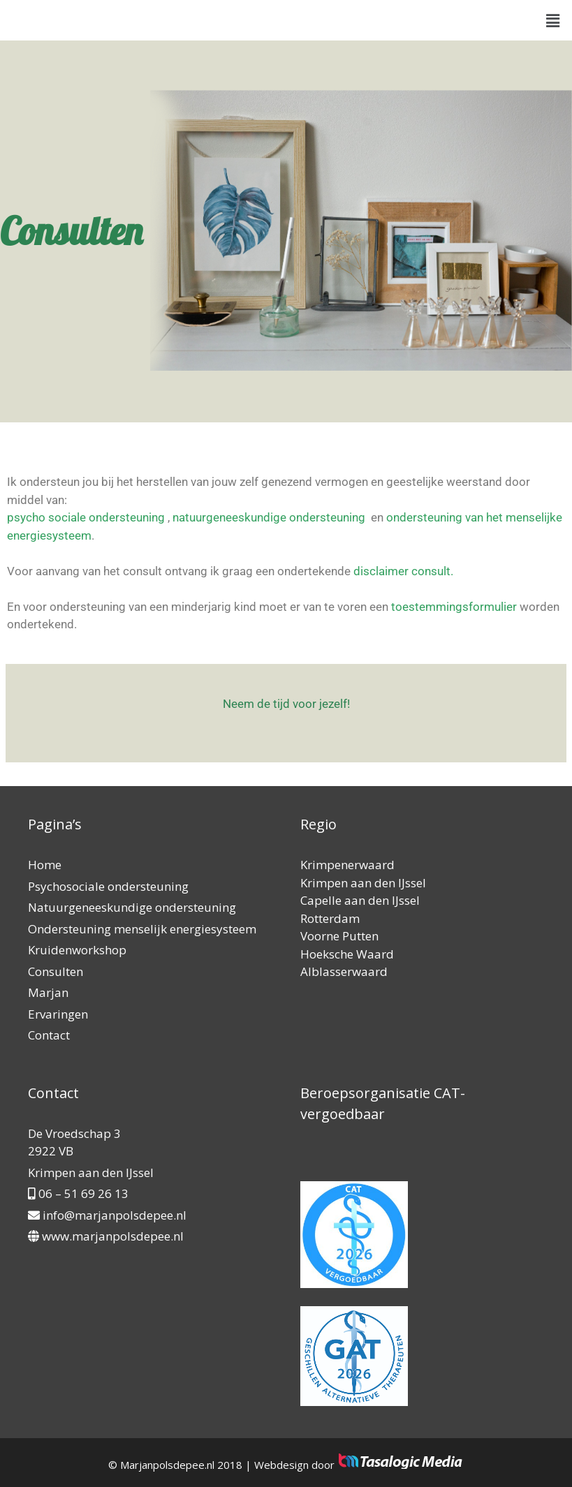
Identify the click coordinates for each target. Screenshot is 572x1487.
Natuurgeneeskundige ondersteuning (132, 907)
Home (44, 865)
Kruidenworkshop (77, 950)
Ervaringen (58, 1014)
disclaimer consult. (404, 571)
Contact (49, 1035)
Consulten (55, 971)
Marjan (48, 992)
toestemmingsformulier (455, 607)
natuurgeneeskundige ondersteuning (269, 517)
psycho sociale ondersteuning (86, 517)
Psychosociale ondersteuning (108, 886)
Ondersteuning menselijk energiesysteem (142, 929)
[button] (553, 20)
